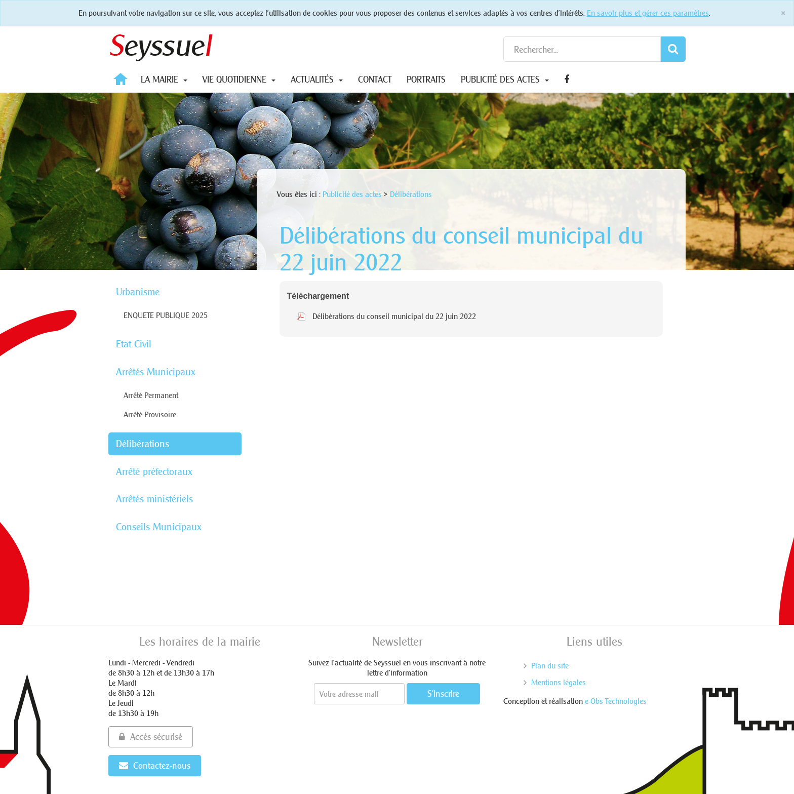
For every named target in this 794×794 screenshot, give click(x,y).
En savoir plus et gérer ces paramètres (648, 13)
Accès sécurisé (150, 736)
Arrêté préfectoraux (154, 471)
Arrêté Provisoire (150, 414)
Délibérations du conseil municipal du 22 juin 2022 (394, 316)
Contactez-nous (154, 765)
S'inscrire (443, 693)
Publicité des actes (505, 79)
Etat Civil (133, 344)
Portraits (426, 79)
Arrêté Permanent (151, 395)
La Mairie (164, 79)
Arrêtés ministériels (154, 499)
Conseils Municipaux (159, 527)
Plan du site (550, 665)
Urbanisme (138, 292)
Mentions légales (558, 682)
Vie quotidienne (239, 79)
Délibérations (142, 444)
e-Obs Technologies (616, 701)
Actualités (317, 79)
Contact (374, 79)
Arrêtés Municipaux (155, 372)
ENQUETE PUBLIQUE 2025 (166, 315)
